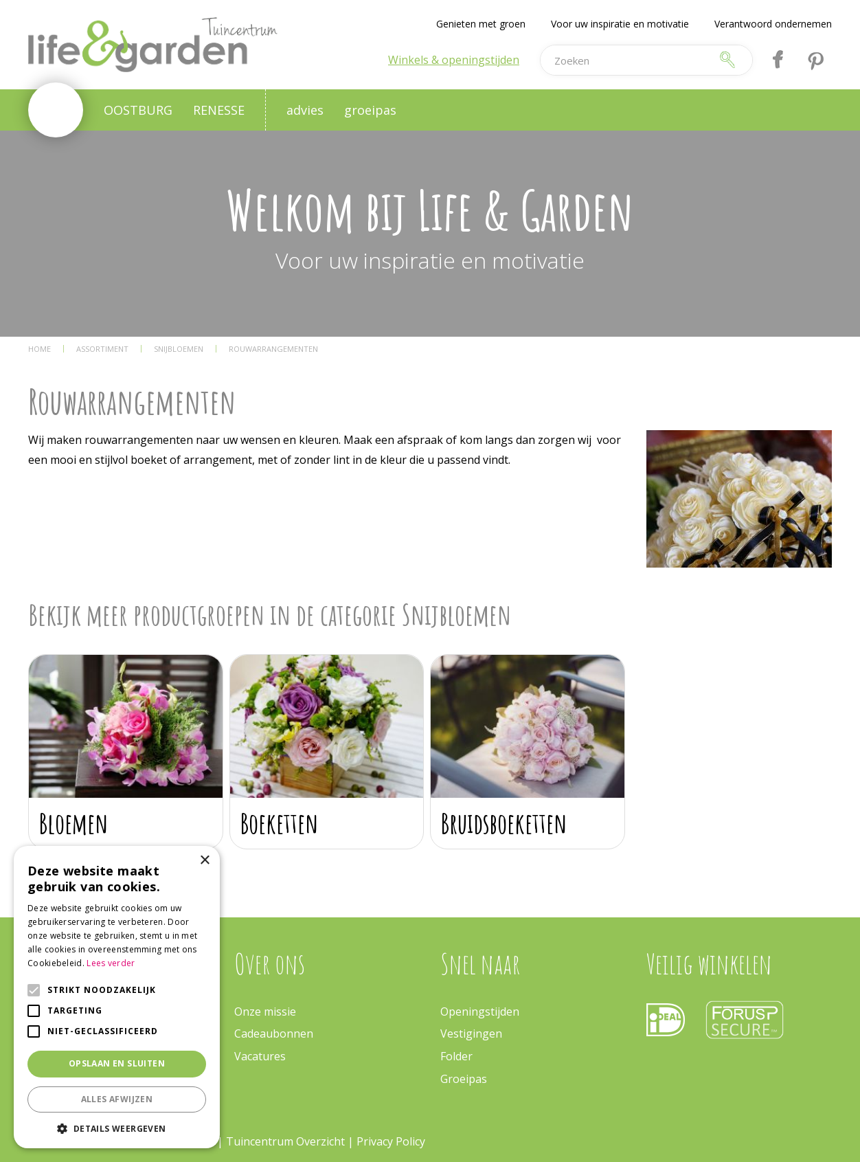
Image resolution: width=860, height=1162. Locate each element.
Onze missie (265, 1011)
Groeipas (463, 1078)
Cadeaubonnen (273, 1033)
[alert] (117, 997)
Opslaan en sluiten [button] (117, 1063)
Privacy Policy (391, 1141)
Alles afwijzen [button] (117, 1099)
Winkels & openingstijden (453, 59)
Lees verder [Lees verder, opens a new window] (111, 963)
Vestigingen (471, 1033)
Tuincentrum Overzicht (285, 1141)
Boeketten (279, 822)
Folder (456, 1056)
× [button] (204, 861)
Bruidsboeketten (504, 822)
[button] (116, 1128)
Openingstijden (479, 1011)
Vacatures (260, 1056)
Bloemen (74, 822)
